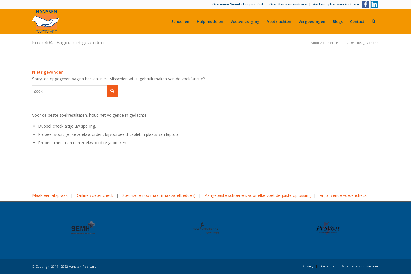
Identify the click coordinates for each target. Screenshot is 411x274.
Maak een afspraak (50, 195)
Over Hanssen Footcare (288, 4)
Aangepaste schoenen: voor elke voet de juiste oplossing (258, 195)
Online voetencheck (95, 195)
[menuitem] (237, 4)
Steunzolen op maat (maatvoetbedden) (159, 195)
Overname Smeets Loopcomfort (237, 4)
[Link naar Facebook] (366, 4)
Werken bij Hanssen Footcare (336, 4)
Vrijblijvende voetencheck (343, 195)
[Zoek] (373, 21)
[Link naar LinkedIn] (375, 4)
